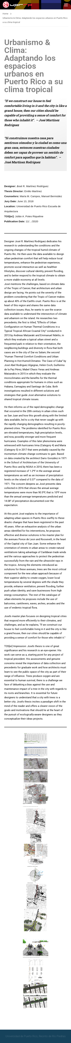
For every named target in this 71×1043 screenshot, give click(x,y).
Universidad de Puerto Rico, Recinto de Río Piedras (35, 1036)
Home (5, 13)
